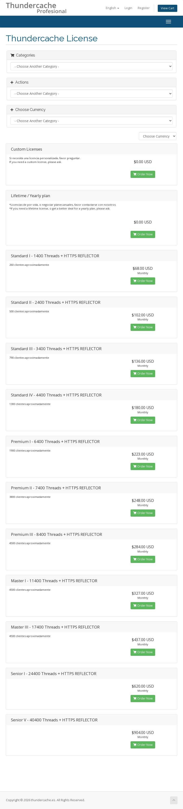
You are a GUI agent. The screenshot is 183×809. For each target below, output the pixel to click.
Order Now (142, 174)
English (112, 8)
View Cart (167, 8)
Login (128, 8)
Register (144, 8)
